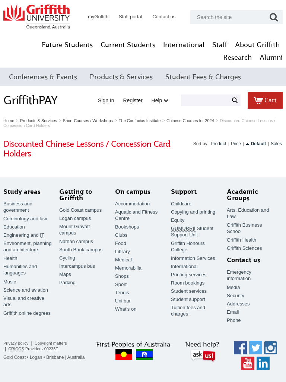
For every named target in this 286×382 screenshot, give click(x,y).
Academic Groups (242, 195)
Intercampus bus (77, 266)
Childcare (181, 203)
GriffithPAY (30, 100)
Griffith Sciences (244, 248)
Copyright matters (51, 343)
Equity (177, 220)
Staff (219, 44)
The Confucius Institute (140, 120)
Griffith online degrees (27, 313)
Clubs (121, 235)
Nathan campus (76, 241)
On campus (132, 192)
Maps (65, 274)
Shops (122, 276)
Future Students (67, 44)
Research (237, 57)
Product (218, 143)
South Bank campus (80, 249)
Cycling (67, 258)
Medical (123, 260)
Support (184, 192)
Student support (188, 299)
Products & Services (121, 76)
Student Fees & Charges (203, 76)
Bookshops (127, 227)
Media (233, 287)
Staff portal (130, 16)
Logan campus (75, 218)
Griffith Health (241, 240)
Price (236, 143)
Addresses (238, 304)
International (183, 44)
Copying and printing (193, 212)
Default (258, 143)
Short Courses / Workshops (88, 120)
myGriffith (98, 16)
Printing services (188, 274)
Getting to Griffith (75, 195)
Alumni (271, 57)
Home (8, 120)
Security (235, 295)
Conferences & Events (43, 76)
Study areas (22, 192)
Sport (121, 284)
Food (120, 243)
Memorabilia (128, 268)
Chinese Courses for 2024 (190, 120)
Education (14, 227)
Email (233, 312)
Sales (276, 143)
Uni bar (123, 301)
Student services (189, 291)
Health (10, 258)
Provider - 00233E (33, 349)
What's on (125, 309)
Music (9, 282)
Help (160, 100)
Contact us (163, 16)
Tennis (122, 292)
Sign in (106, 100)
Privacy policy (15, 343)
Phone (234, 320)
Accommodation (132, 203)
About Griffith (257, 44)
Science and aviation (25, 290)
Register (133, 100)
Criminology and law (25, 218)
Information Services (193, 258)
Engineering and (23, 235)
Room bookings (187, 283)
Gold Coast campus (80, 210)
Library (122, 251)
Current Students (128, 44)
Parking (67, 282)
